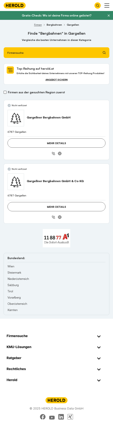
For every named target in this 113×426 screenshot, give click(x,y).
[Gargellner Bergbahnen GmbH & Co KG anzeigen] (16, 181)
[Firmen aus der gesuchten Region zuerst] (5, 92)
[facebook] (42, 417)
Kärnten (13, 310)
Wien (11, 266)
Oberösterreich (17, 304)
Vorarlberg (14, 297)
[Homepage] (15, 5)
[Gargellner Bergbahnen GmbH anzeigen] (16, 118)
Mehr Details (56, 143)
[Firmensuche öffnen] (97, 5)
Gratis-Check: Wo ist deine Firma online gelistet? (56, 15)
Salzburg (13, 285)
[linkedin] (61, 417)
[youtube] (52, 417)
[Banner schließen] (108, 15)
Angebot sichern (56, 79)
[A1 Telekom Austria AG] (56, 238)
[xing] (70, 417)
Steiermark (14, 272)
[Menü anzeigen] (106, 5)
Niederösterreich (18, 279)
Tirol (10, 291)
